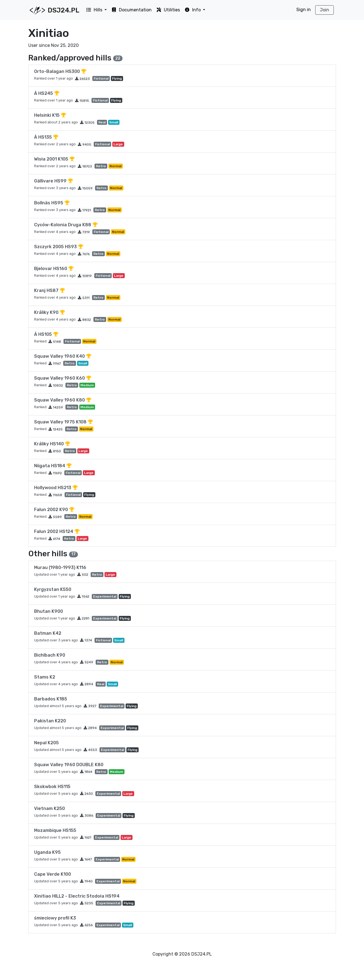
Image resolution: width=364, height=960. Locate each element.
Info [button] (193, 9)
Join (324, 9)
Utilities (168, 9)
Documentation (131, 9)
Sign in (303, 9)
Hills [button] (94, 9)
